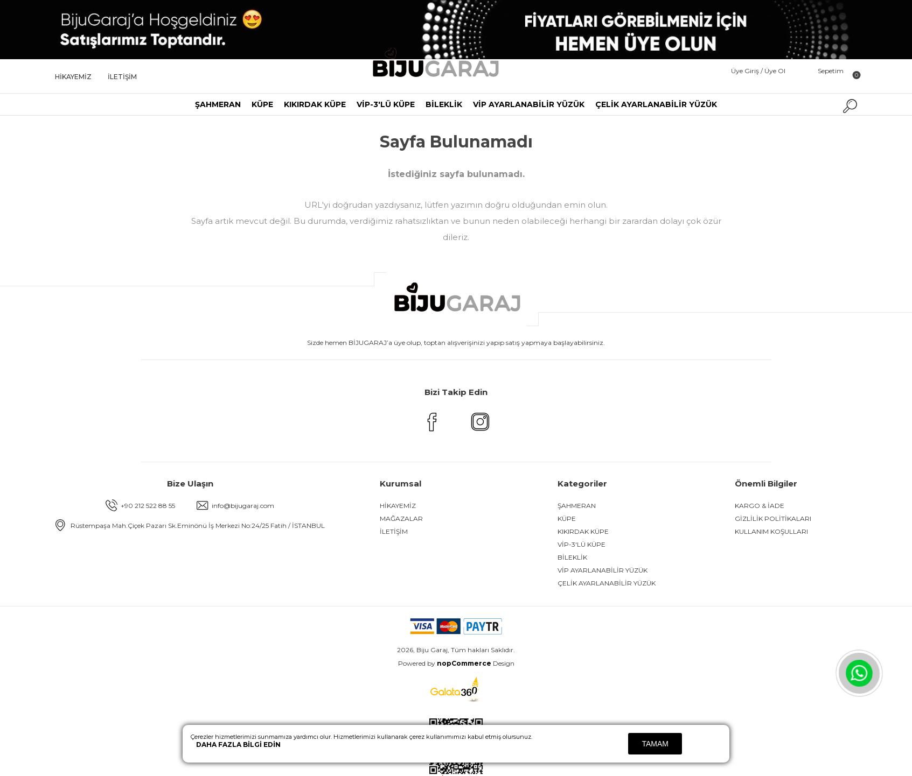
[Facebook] (432, 429)
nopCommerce (464, 663)
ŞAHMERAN (218, 104)
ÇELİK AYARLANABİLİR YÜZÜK (656, 104)
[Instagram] (480, 429)
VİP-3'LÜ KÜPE (386, 104)
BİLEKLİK (444, 104)
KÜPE (262, 104)
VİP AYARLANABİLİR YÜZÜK (528, 104)
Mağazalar (401, 518)
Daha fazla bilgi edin (238, 744)
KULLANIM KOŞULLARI (771, 531)
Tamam (655, 743)
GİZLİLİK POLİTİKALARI (773, 518)
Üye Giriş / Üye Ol (758, 71)
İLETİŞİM (122, 77)
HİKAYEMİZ (73, 77)
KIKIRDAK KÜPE (315, 104)
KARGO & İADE (759, 506)
